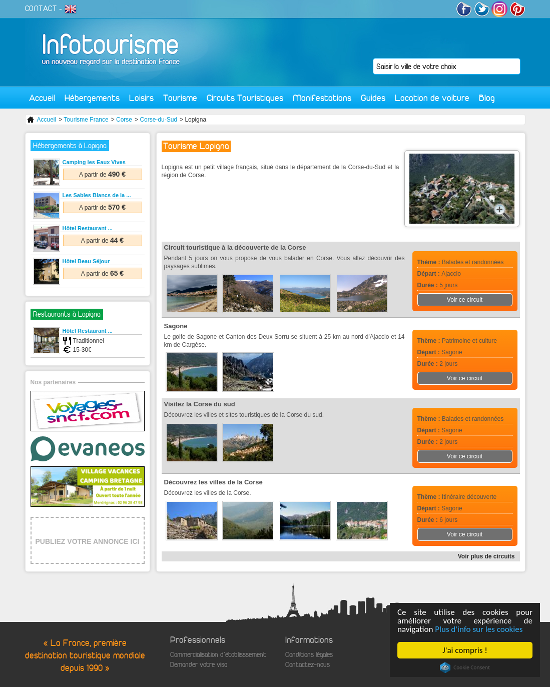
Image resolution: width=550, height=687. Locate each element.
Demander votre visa (198, 664)
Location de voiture (432, 98)
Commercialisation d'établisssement (218, 654)
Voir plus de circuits (486, 556)
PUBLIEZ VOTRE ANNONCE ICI (88, 541)
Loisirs (141, 98)
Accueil (42, 98)
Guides (373, 98)
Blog (487, 98)
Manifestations (322, 98)
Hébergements (92, 98)
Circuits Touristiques (245, 98)
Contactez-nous (307, 664)
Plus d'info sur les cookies (478, 629)
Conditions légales (309, 654)
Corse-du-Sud (158, 119)
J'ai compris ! (464, 650)
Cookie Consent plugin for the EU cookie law (465, 667)
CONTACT (41, 8)
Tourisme (180, 98)
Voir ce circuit (464, 299)
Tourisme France (86, 119)
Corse (124, 119)
